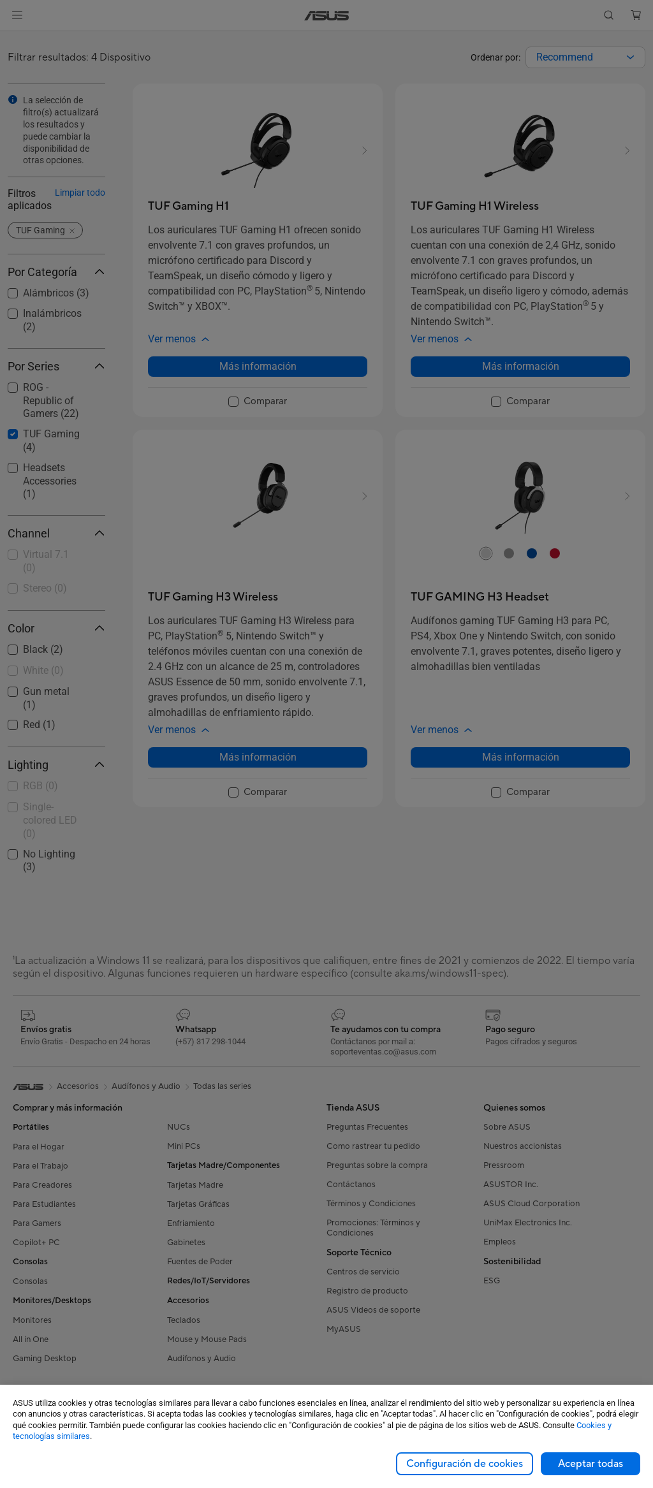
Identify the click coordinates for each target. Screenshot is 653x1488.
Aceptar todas (590, 1463)
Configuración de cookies (464, 1463)
